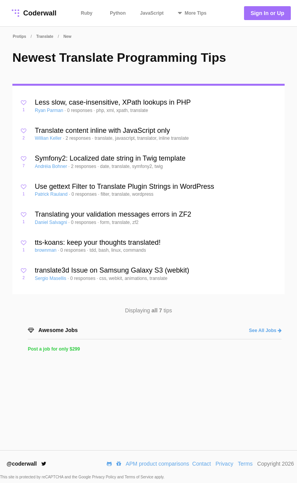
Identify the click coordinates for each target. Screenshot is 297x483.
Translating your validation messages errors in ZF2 (113, 214)
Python (118, 13)
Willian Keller (49, 138)
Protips (19, 36)
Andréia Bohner (51, 166)
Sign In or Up (267, 13)
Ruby (86, 13)
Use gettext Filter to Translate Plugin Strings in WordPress (124, 186)
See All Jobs (265, 330)
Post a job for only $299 (54, 349)
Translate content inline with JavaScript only (102, 130)
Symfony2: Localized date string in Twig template (110, 158)
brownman (46, 250)
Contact (201, 464)
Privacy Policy (104, 477)
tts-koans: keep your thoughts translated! (97, 242)
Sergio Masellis (51, 278)
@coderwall (26, 464)
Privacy (224, 464)
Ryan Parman (50, 110)
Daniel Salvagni (51, 222)
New (67, 36)
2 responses (78, 138)
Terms (245, 464)
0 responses (80, 110)
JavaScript (152, 13)
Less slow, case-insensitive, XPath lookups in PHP (113, 102)
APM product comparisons (157, 464)
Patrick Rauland (52, 194)
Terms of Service (139, 477)
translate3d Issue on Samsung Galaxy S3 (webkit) (112, 270)
